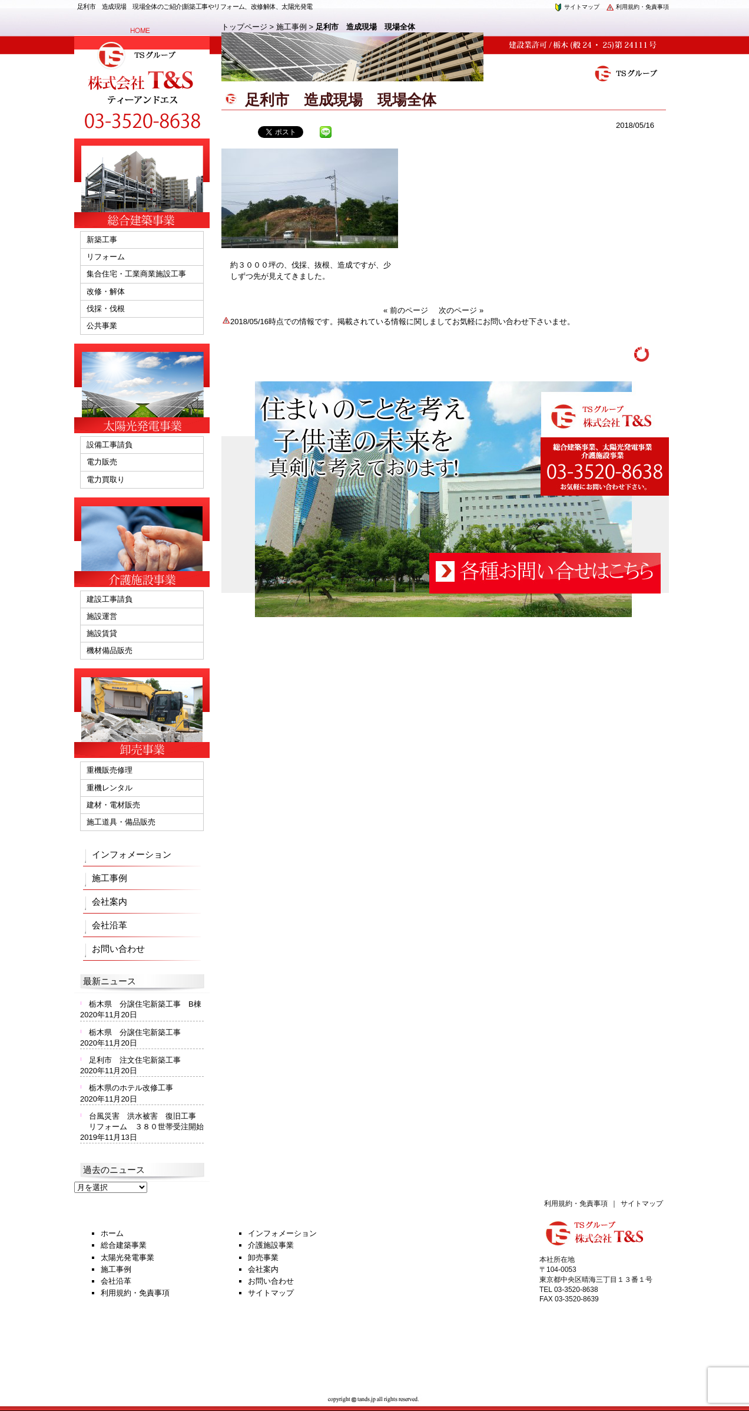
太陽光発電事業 (127, 1257)
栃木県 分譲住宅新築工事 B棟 (145, 1004)
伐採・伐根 (106, 308)
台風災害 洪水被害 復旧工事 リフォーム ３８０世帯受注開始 (146, 1121)
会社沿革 (109, 925)
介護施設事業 (271, 1245)
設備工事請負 (109, 444)
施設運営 (102, 616)
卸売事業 (263, 1257)
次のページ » (461, 310)
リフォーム (106, 256)
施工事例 (291, 26)
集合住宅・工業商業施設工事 (136, 273)
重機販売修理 (109, 770)
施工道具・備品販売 (121, 821)
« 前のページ (405, 310)
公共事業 (102, 325)
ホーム (112, 1233)
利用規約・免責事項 (637, 7)
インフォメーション (131, 854)
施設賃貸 (102, 633)
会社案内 (109, 901)
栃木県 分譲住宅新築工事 (138, 1032)
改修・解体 (106, 291)
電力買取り (106, 479)
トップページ (244, 26)
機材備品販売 (109, 650)
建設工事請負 (109, 599)
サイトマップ (576, 7)
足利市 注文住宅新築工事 (135, 1060)
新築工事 (102, 239)
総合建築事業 (124, 1245)
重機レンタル (109, 787)
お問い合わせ (118, 949)
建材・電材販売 (113, 804)
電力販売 (102, 461)
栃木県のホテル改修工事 (131, 1087)
